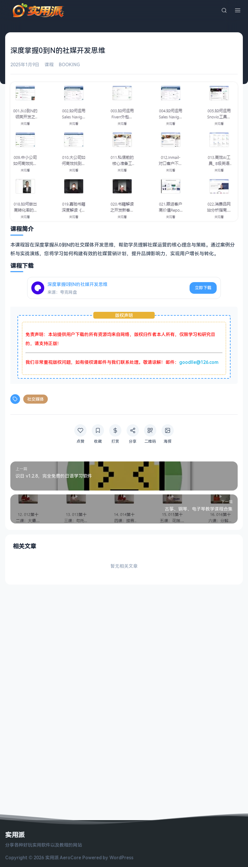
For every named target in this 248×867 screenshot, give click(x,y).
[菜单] (237, 10)
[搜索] (224, 10)
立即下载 (203, 288)
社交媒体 (35, 399)
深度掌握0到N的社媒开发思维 (77, 284)
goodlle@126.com (198, 362)
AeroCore (70, 857)
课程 (49, 64)
